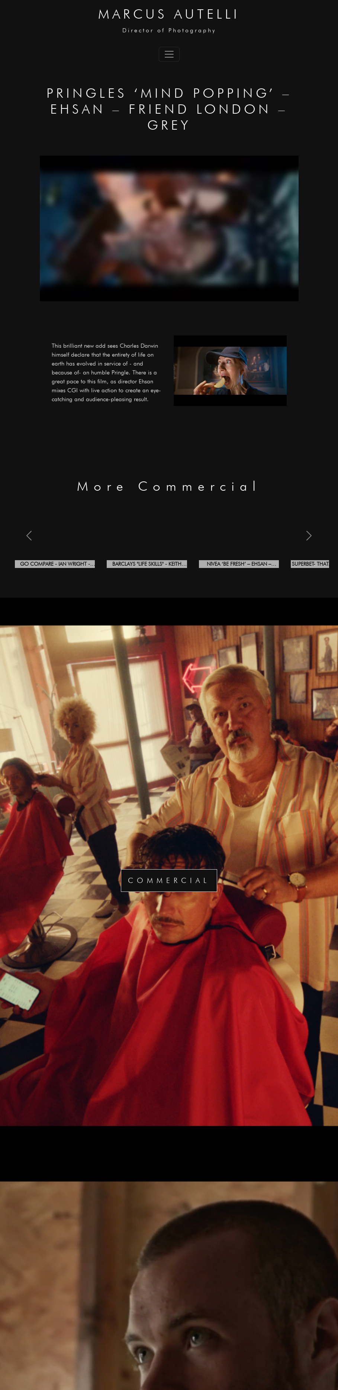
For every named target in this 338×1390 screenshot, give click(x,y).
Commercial (169, 880)
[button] (29, 535)
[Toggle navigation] (169, 54)
